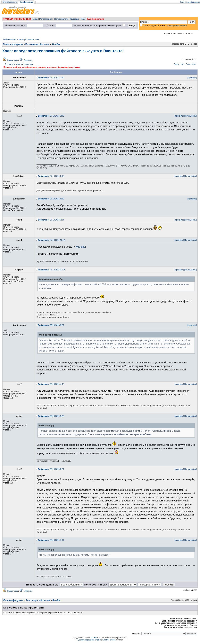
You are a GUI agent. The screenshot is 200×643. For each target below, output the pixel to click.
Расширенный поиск (177, 25)
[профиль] (192, 78)
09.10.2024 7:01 (51, 540)
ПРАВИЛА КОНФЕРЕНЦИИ (17, 19)
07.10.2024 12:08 (51, 270)
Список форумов (13, 44)
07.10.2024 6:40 (51, 199)
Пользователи (61, 19)
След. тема (191, 64)
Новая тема (12, 60)
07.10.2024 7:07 (51, 220)
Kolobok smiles (108, 640)
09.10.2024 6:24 (51, 469)
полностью (28, 64)
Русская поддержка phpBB (89, 640)
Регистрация (45, 19)
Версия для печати (13, 64)
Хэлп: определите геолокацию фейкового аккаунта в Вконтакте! (63, 51)
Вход (35, 19)
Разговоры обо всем (37, 44)
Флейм (56, 44)
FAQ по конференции (190, 2)
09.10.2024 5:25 (51, 416)
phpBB (94, 638)
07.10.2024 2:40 (51, 78)
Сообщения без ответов (13, 39)
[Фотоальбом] (190, 116)
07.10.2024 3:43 (51, 116)
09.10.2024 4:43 (51, 384)
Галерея (74, 19)
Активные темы (32, 39)
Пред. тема (179, 64)
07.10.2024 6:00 (51, 176)
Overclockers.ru (10, 2)
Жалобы (81, 246)
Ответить (28, 60)
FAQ (83, 19)
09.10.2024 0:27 (51, 325)
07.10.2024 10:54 (51, 240)
